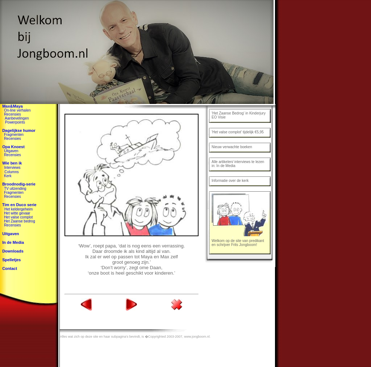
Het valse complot (18, 217)
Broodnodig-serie (19, 184)
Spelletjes (11, 260)
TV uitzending (15, 189)
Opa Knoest (13, 147)
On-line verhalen (17, 110)
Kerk (8, 176)
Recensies (12, 114)
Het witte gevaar (17, 213)
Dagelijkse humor (19, 130)
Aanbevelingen (17, 118)
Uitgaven (11, 151)
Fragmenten (14, 135)
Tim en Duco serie (18, 205)
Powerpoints (15, 122)
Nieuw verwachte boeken (232, 147)
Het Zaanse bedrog (19, 221)
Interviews (12, 168)
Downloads (13, 251)
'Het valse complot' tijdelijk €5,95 (238, 132)
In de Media (13, 242)
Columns (11, 172)
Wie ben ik (12, 163)
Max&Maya (12, 106)
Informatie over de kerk (230, 181)
